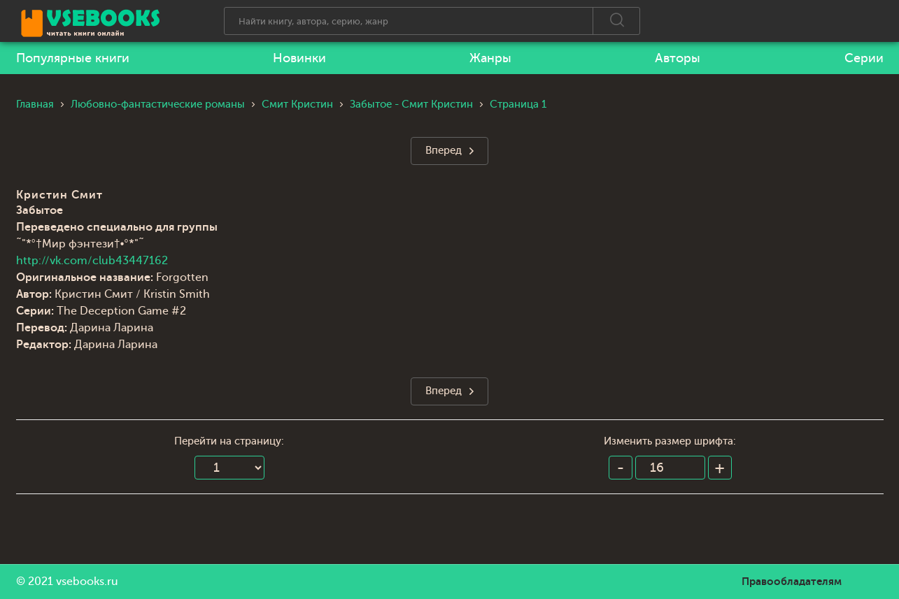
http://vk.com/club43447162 (92, 260)
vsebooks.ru (87, 581)
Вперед (443, 151)
